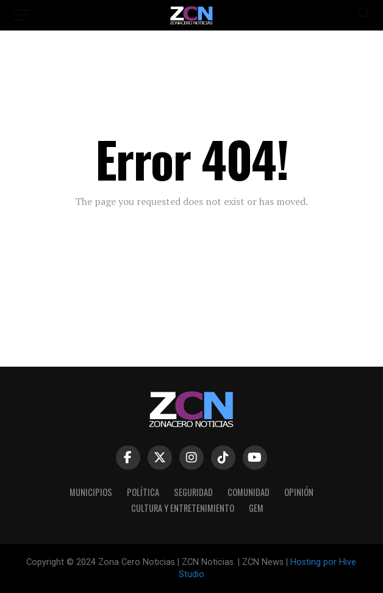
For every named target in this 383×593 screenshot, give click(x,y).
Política (143, 492)
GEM (256, 507)
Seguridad (193, 492)
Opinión (298, 492)
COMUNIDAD (248, 492)
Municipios (91, 492)
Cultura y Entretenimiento (182, 507)
